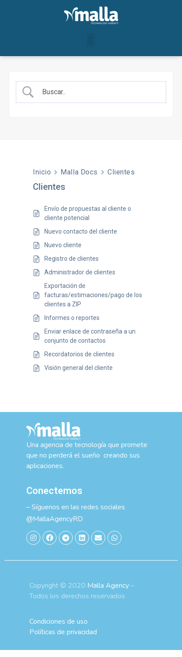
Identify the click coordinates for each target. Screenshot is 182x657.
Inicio (42, 179)
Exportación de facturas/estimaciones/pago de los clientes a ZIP (93, 302)
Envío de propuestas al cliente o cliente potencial (87, 220)
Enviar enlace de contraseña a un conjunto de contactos (90, 343)
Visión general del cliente (78, 374)
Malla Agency (108, 592)
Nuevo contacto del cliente (80, 238)
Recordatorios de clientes (79, 361)
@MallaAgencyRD (54, 526)
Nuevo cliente (63, 252)
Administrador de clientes (79, 279)
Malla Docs (79, 179)
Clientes (121, 179)
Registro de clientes (71, 265)
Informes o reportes (72, 324)
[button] (91, 40)
